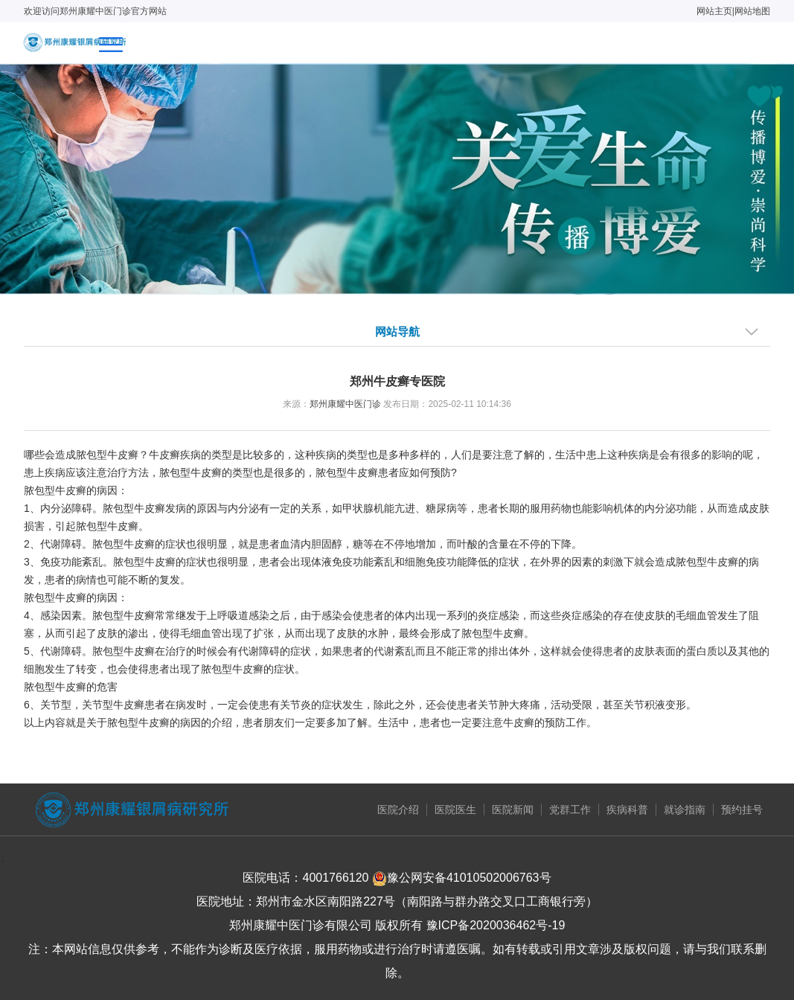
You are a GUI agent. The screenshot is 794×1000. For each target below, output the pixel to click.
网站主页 (714, 11)
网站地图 (752, 11)
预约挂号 (742, 809)
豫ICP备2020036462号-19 (496, 925)
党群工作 (570, 809)
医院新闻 (513, 809)
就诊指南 (684, 809)
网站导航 (397, 331)
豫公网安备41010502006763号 (461, 877)
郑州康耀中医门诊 (345, 404)
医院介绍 (398, 809)
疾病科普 (627, 809)
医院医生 (455, 809)
